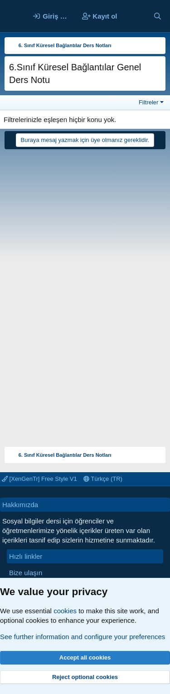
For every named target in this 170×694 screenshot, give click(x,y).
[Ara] (157, 16)
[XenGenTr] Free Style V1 (39, 478)
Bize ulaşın (25, 573)
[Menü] (12, 16)
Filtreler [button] (148, 102)
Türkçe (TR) (102, 478)
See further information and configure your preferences (82, 636)
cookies (65, 611)
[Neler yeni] (135, 16)
